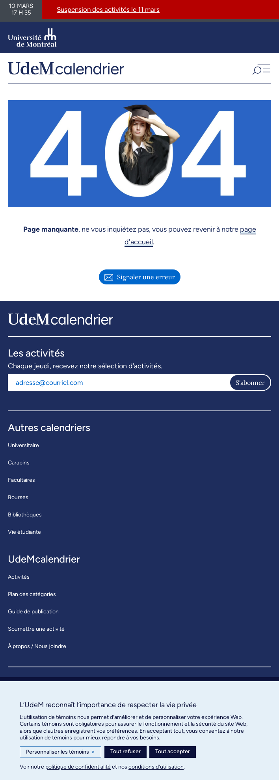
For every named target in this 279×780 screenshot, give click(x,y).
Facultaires (21, 480)
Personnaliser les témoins (60, 752)
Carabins (19, 462)
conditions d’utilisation (156, 766)
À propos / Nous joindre (37, 646)
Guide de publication (33, 611)
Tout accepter (172, 751)
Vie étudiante (24, 532)
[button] (260, 68)
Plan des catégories (32, 594)
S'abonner (250, 382)
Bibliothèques (25, 514)
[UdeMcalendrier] (66, 68)
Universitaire (23, 445)
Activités (19, 577)
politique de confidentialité (78, 766)
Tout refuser (125, 751)
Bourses (18, 497)
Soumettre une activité (36, 629)
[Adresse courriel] (118, 382)
